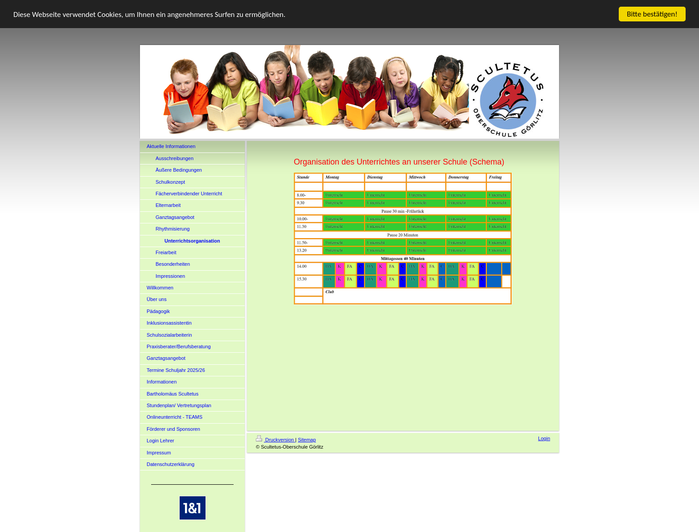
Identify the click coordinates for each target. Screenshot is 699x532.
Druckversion (275, 439)
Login (544, 438)
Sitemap (307, 439)
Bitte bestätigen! (652, 14)
